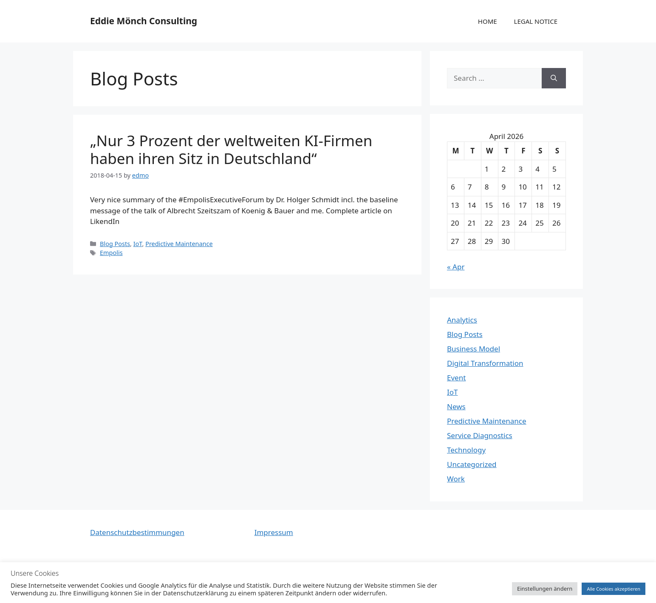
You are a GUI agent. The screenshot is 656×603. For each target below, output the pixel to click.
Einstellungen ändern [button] (544, 588)
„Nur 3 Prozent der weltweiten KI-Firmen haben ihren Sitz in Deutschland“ (231, 149)
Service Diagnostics (479, 435)
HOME (487, 21)
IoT (137, 244)
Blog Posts (115, 244)
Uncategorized (472, 464)
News (456, 406)
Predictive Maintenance (178, 244)
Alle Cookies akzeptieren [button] (613, 589)
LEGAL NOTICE (535, 21)
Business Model (473, 349)
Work (456, 479)
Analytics (462, 320)
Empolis (111, 253)
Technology (466, 450)
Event (456, 377)
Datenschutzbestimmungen (137, 532)
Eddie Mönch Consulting (143, 21)
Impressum (273, 532)
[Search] (554, 78)
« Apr (455, 267)
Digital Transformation (485, 363)
